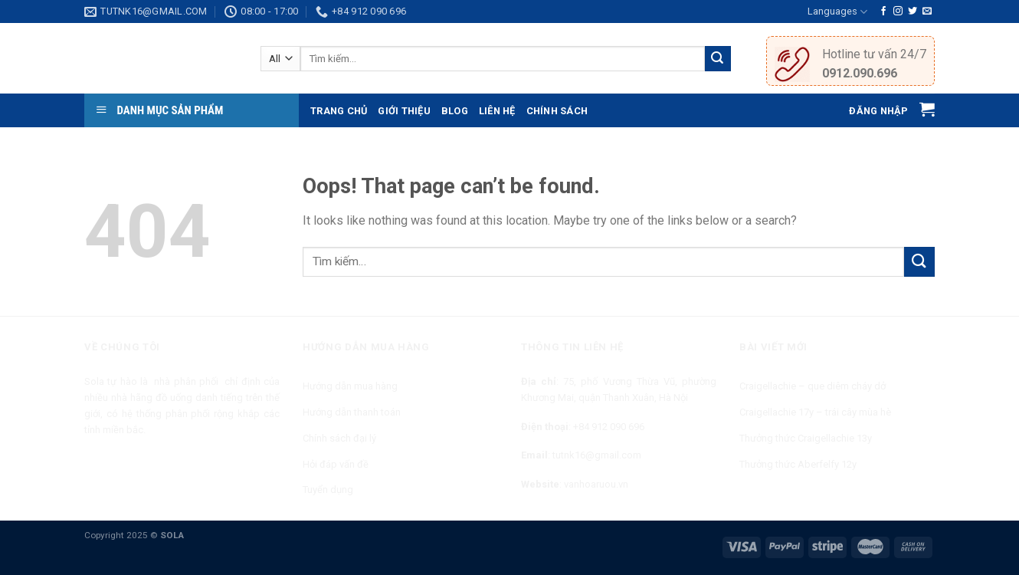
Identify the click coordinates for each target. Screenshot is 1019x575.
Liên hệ (497, 111)
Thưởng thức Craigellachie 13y (805, 438)
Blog (454, 111)
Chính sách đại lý (339, 438)
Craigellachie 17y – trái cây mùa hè (815, 412)
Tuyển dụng (328, 489)
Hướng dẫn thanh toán (352, 412)
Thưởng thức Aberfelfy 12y (798, 464)
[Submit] (919, 262)
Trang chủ (338, 111)
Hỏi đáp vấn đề (336, 464)
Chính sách (557, 111)
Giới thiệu (404, 111)
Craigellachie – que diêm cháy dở (812, 386)
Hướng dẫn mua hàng (350, 386)
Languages (837, 12)
